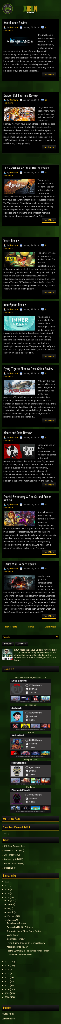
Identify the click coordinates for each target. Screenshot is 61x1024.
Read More (49, 75)
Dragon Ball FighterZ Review (20, 95)
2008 (7, 997)
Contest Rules (8, 1018)
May (9, 908)
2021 (7, 885)
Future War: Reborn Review (19, 564)
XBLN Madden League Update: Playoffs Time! (35, 650)
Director (30, 732)
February (11, 916)
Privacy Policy (8, 1014)
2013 (7, 977)
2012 (7, 981)
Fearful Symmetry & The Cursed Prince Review (27, 498)
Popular (8, 644)
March (10, 912)
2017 (7, 961)
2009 (7, 993)
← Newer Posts (10, 627)
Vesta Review (11, 240)
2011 (7, 985)
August (10, 900)
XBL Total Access (12, 846)
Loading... (6, 833)
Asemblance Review (15, 22)
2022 (7, 881)
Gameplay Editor (30, 759)
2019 (7, 893)
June (9, 904)
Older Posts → (51, 627)
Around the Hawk (12, 863)
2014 (7, 973)
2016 (7, 965)
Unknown (13, 27)
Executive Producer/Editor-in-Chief (31, 677)
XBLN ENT (8, 868)
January (11, 920)
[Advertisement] (31, 87)
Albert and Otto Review (17, 432)
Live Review (9, 855)
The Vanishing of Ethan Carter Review (26, 168)
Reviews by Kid (11, 859)
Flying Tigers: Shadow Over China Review (28, 368)
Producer (30, 787)
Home (31, 627)
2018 (7, 897)
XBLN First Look (11, 850)
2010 (7, 989)
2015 (7, 969)
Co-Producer (30, 705)
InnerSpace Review (15, 304)
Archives (21, 644)
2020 (7, 889)
